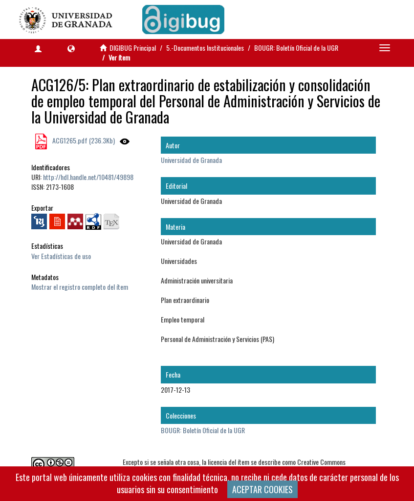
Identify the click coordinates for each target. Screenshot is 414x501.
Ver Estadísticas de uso (61, 256)
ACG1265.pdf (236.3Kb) (83, 140)
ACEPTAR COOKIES (262, 489)
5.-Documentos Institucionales (205, 47)
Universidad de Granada (191, 160)
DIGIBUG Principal (132, 47)
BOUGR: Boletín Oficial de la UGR (296, 47)
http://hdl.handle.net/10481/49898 (88, 177)
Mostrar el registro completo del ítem (79, 286)
